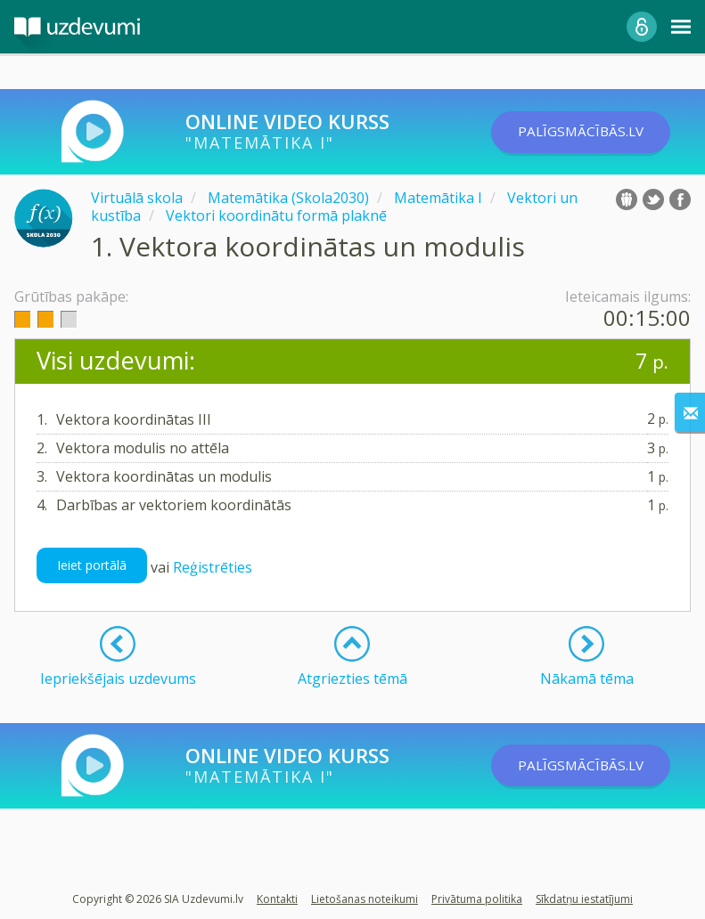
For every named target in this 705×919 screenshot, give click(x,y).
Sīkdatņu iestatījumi (584, 899)
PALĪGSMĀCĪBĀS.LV (592, 132)
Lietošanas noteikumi (364, 899)
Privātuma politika (476, 899)
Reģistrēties (212, 567)
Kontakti (277, 899)
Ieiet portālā (92, 565)
